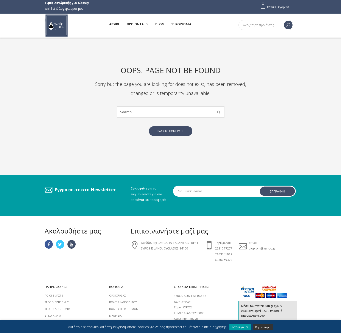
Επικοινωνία (53, 315)
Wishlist (50, 8)
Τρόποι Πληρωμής (57, 302)
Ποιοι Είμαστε (54, 295)
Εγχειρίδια (115, 315)
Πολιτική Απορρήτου (123, 302)
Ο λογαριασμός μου (70, 8)
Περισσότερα (262, 327)
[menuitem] (114, 24)
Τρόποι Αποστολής (57, 309)
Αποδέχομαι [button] (240, 327)
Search (288, 25)
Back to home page (170, 131)
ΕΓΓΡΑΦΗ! (277, 191)
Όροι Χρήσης (117, 295)
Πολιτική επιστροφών (123, 309)
